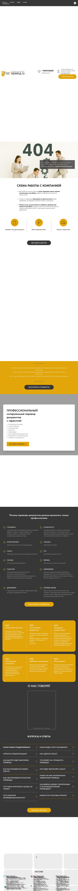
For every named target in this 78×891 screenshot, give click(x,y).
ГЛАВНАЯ (4, 2)
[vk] (75, 3)
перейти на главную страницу (63, 166)
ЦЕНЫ (18, 2)
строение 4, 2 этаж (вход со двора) (68, 70)
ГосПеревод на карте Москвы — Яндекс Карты (41, 728)
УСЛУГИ (12, 2)
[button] (67, 76)
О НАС (25, 2)
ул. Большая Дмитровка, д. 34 (67, 69)
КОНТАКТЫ (6, 4)
